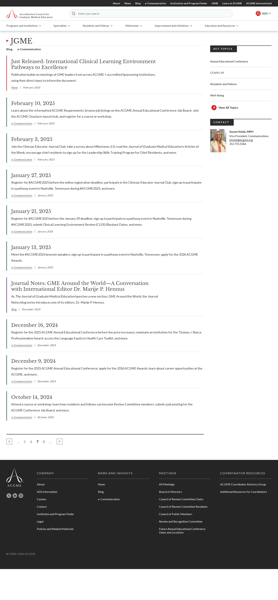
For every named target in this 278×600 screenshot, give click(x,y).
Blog (138, 3)
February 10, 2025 (33, 104)
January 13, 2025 (31, 248)
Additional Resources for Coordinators (243, 522)
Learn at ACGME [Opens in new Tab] (232, 3)
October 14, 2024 (31, 428)
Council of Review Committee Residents (183, 537)
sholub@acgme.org (241, 140)
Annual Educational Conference (229, 62)
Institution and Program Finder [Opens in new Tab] (188, 3)
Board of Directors (170, 522)
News (127, 3)
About (116, 3)
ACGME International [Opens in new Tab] (259, 3)
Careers (41, 530)
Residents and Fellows (223, 84)
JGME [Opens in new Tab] (214, 3)
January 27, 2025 (31, 176)
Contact (42, 537)
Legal (40, 552)
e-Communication (155, 3)
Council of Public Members (175, 545)
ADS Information (47, 522)
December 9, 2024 (33, 392)
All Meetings (167, 515)
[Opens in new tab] (9, 527)
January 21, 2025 (31, 212)
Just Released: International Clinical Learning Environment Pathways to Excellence (83, 65)
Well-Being (217, 95)
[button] (74, 14)
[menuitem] (23, 26)
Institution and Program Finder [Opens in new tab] (55, 545)
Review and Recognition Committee (180, 552)
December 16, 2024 (34, 356)
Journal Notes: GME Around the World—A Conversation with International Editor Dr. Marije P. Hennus (80, 287)
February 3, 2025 (31, 140)
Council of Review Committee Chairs (181, 530)
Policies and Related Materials (55, 559)
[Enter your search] (152, 14)
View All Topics (228, 108)
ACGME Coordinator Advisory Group (243, 515)
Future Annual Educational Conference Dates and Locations (182, 561)
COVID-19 (217, 73)
